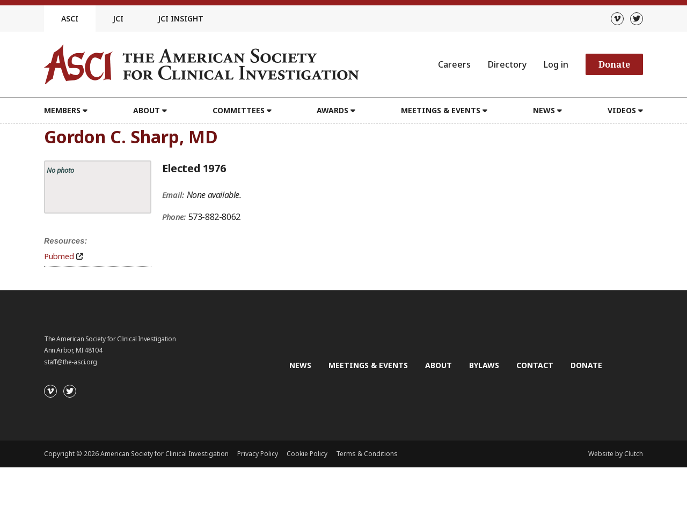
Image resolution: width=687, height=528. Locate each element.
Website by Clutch (615, 453)
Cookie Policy (307, 453)
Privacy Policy (257, 453)
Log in (556, 64)
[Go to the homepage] (201, 64)
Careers (454, 64)
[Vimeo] (617, 18)
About (146, 110)
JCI (118, 18)
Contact (534, 365)
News (544, 110)
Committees (239, 110)
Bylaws (484, 365)
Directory (507, 64)
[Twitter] (636, 18)
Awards (332, 110)
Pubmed (59, 256)
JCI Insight (180, 18)
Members (62, 110)
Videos (622, 110)
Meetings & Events (440, 110)
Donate (614, 64)
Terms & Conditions (367, 453)
